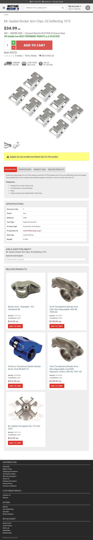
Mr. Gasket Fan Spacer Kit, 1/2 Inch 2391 (24, 427)
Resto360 (6, 467)
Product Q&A (40, 169)
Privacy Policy (7, 484)
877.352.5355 (35, 2)
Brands (5, 507)
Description (10, 169)
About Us (6, 479)
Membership (7, 533)
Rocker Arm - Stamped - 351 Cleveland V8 (21, 308)
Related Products (56, 169)
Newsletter (6, 530)
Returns (5, 498)
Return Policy (7, 469)
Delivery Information (10, 481)
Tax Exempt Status (9, 474)
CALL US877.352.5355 (48, 63)
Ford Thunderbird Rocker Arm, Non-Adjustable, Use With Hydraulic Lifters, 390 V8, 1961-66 (66, 369)
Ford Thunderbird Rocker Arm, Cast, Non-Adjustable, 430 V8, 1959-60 (64, 309)
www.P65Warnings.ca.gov (32, 231)
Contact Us (46, 2)
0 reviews (19, 55)
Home (6, 15)
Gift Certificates (8, 509)
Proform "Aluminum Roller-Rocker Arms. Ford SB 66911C (24, 367)
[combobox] (46, 259)
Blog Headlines (8, 514)
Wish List (6, 528)
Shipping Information (10, 471)
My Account (7, 523)
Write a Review (31, 55)
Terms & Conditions (9, 486)
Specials (6, 512)
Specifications (24, 169)
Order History (7, 525)
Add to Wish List (46, 55)
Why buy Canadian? (9, 476)
